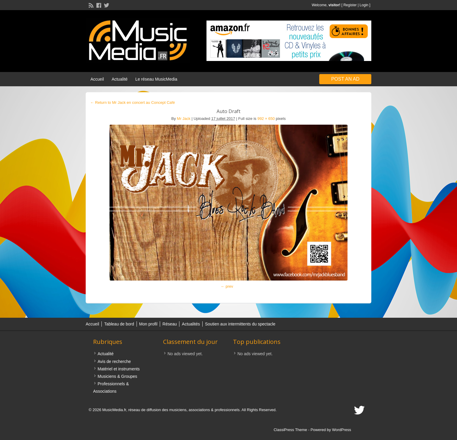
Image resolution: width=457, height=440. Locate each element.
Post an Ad (345, 79)
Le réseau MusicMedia (156, 79)
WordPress (341, 430)
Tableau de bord (119, 324)
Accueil (97, 79)
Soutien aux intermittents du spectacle (240, 324)
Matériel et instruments (119, 369)
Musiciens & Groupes (117, 376)
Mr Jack (184, 118)
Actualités (191, 324)
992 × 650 (266, 118)
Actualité (120, 79)
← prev (227, 286)
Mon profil (148, 324)
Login (364, 5)
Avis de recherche (114, 361)
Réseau (169, 324)
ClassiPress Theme (290, 430)
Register (350, 5)
